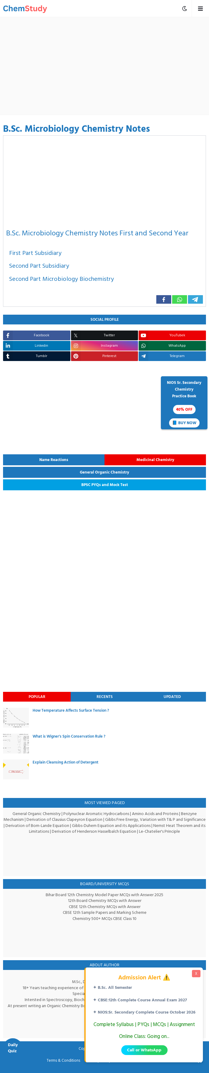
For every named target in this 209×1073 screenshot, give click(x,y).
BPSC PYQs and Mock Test (104, 484)
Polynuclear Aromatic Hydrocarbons (96, 813)
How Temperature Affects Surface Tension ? (71, 710)
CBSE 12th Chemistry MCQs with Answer (104, 906)
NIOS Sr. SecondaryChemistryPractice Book (184, 403)
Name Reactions (53, 459)
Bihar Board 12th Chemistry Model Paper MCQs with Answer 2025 (104, 894)
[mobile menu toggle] (185, 8)
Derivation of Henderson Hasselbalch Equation (109, 831)
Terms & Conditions (64, 1061)
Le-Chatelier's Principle (174, 831)
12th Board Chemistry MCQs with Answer (104, 900)
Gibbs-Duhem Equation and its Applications (138, 825)
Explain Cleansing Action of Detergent (65, 762)
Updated (172, 696)
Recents (105, 696)
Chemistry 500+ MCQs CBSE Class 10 (104, 918)
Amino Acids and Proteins (155, 813)
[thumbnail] (16, 718)
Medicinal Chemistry (155, 459)
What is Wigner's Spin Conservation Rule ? (69, 736)
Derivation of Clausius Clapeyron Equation (76, 819)
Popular (37, 696)
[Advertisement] (107, 66)
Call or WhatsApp (144, 1049)
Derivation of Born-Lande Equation (64, 825)
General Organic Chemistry (104, 472)
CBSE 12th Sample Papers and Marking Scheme (104, 912)
